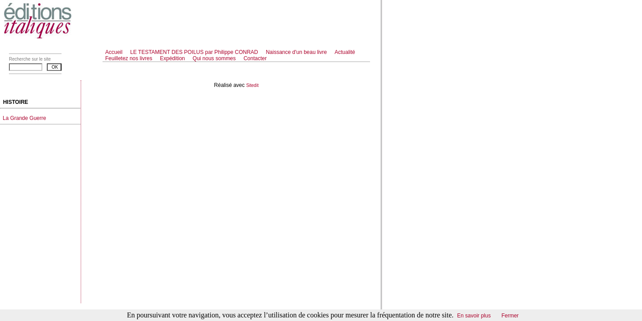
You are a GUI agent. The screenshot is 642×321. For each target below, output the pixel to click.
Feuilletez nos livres (129, 58)
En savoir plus (473, 316)
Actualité (345, 52)
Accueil (114, 52)
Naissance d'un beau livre (297, 52)
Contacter (255, 58)
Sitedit (252, 85)
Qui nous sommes (215, 58)
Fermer (510, 316)
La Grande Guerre (24, 118)
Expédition (173, 58)
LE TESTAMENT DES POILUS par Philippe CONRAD (194, 52)
